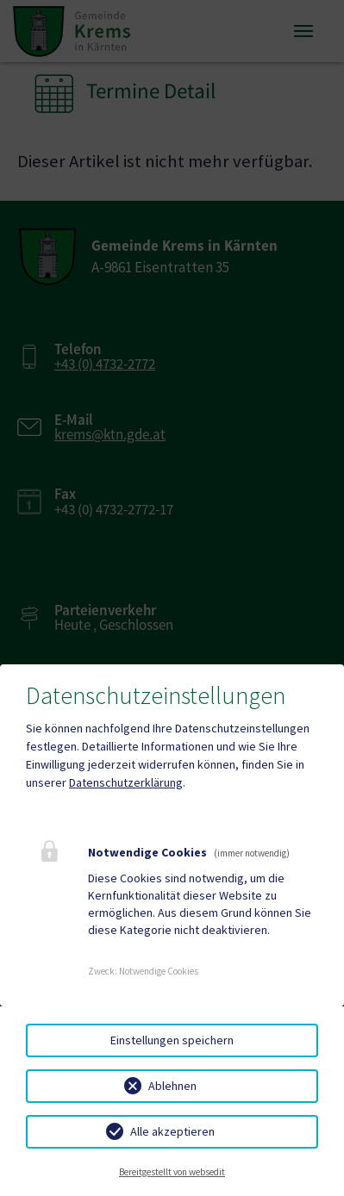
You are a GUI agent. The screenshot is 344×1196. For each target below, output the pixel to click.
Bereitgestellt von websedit (172, 1172)
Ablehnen (172, 1085)
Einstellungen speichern (172, 1040)
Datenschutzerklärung (126, 782)
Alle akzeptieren (172, 1131)
